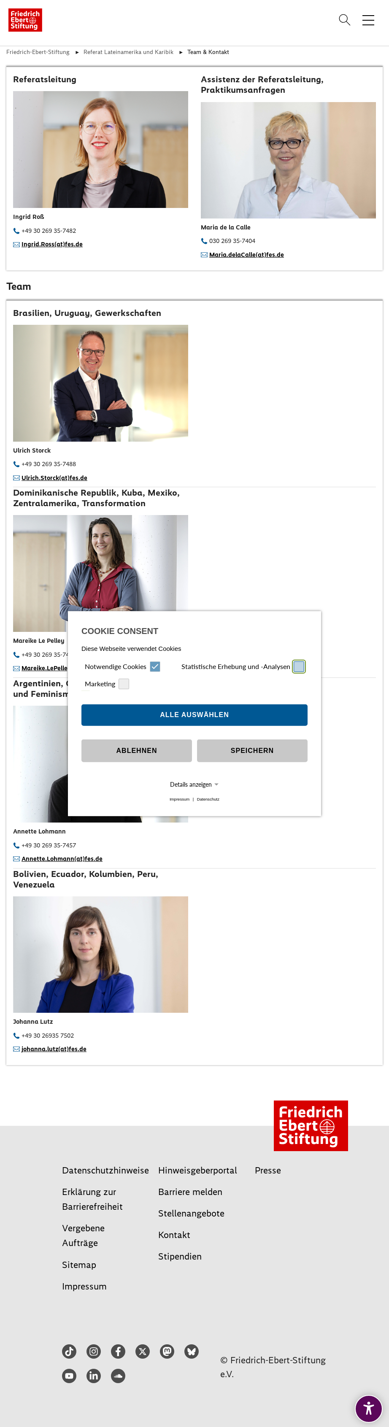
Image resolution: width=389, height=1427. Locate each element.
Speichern (252, 750)
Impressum (179, 799)
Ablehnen (136, 750)
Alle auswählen (194, 714)
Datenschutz (208, 799)
